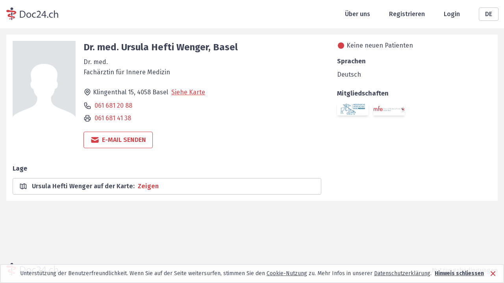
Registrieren (407, 14)
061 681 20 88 (113, 105)
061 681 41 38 (112, 118)
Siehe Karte (188, 92)
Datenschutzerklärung (402, 273)
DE (488, 14)
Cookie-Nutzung (287, 273)
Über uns (357, 14)
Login (452, 14)
